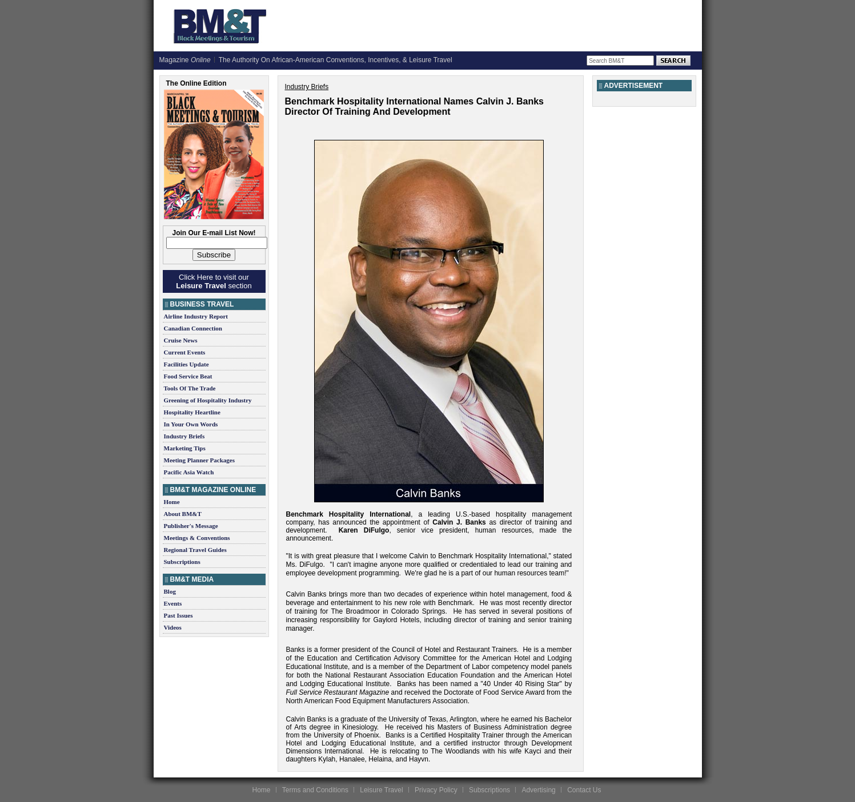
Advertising (538, 790)
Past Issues (178, 615)
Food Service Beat (188, 376)
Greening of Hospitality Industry (208, 400)
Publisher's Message (191, 525)
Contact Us (584, 790)
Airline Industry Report (196, 316)
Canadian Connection (193, 328)
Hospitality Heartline (192, 412)
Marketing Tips (185, 448)
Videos (173, 627)
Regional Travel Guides (195, 549)
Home (172, 501)
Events (173, 603)
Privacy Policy (436, 790)
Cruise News (181, 340)
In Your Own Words (191, 424)
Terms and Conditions (315, 790)
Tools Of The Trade (190, 388)
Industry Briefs (184, 436)
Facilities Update (186, 364)
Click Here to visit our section (213, 281)
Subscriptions (182, 561)
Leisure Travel (381, 790)
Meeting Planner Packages (199, 460)
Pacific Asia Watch (189, 472)
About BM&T (183, 513)
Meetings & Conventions (197, 537)
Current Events (185, 352)
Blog (170, 591)
